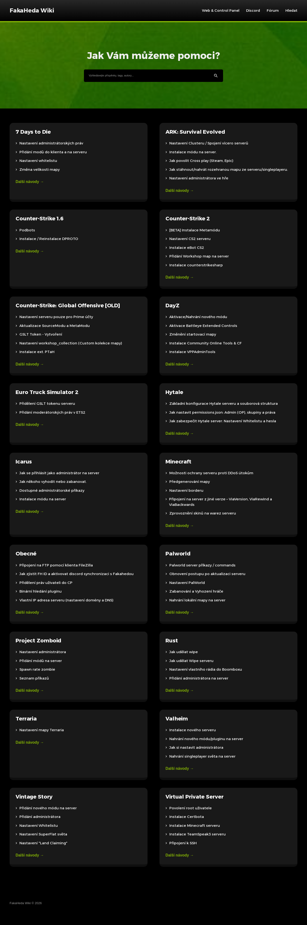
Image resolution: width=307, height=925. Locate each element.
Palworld (178, 553)
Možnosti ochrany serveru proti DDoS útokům (209, 473)
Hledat (291, 10)
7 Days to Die (33, 132)
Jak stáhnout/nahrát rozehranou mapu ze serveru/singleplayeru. (226, 169)
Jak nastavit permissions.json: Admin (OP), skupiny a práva (220, 412)
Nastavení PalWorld (185, 582)
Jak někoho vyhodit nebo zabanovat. (51, 481)
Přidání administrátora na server (196, 678)
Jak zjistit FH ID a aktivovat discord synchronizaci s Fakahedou (75, 573)
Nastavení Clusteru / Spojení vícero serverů (206, 143)
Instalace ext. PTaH (35, 351)
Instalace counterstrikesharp (194, 265)
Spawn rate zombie (35, 669)
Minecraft (178, 461)
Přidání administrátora (38, 816)
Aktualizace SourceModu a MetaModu (53, 325)
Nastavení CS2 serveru (188, 238)
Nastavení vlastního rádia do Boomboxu (203, 669)
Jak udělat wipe (181, 652)
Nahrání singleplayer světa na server (200, 756)
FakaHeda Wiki (32, 10)
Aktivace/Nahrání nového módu (196, 316)
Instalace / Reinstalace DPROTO (47, 238)
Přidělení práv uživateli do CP (44, 582)
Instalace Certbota (184, 816)
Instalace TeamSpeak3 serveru (195, 834)
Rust (171, 640)
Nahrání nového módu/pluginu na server (204, 739)
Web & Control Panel (220, 10)
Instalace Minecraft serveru (192, 825)
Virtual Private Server (194, 797)
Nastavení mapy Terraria (40, 730)
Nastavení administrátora (41, 652)
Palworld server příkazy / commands (200, 565)
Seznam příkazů (32, 678)
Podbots (25, 230)
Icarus (24, 461)
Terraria (26, 718)
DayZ (172, 305)
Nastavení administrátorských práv (49, 143)
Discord (253, 10)
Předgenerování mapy (187, 481)
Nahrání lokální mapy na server (195, 600)
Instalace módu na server (41, 499)
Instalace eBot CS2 (184, 247)
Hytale (174, 392)
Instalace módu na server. (191, 152)
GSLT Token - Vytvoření (39, 334)
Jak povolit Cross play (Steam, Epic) (199, 160)
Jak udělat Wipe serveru (189, 660)
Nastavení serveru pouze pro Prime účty (54, 316)
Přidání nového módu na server (46, 808)
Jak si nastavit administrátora (194, 747)
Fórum (273, 10)
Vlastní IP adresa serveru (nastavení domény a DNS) (64, 600)
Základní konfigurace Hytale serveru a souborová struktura (221, 403)
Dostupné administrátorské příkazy (50, 490)
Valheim (176, 718)
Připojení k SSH (181, 843)
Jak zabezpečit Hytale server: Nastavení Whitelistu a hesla (220, 421)
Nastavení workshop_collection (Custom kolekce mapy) (69, 343)
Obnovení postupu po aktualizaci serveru (205, 573)
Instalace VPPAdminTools (190, 351)
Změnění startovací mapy (190, 334)
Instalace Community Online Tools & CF (203, 343)
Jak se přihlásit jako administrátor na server (57, 473)
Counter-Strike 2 (187, 218)
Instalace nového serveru (190, 730)
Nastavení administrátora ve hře (196, 178)
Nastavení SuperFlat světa (41, 834)
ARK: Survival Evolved (195, 132)
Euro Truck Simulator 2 (47, 392)
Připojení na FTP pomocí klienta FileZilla (54, 565)
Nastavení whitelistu (36, 160)
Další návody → (30, 182)
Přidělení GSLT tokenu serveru (45, 403)
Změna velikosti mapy (38, 169)
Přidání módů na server (39, 660)
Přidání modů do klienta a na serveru (51, 152)
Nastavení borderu (184, 490)
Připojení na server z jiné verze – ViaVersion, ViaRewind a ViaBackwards (218, 502)
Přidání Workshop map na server (197, 256)
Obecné (26, 553)
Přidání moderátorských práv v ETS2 (50, 412)
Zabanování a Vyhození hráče (194, 591)
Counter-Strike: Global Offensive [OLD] (68, 305)
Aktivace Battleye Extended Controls (201, 325)
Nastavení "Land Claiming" (41, 843)
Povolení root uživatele (188, 808)
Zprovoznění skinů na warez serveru (200, 513)
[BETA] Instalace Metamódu (192, 230)
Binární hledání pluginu (39, 591)
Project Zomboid (38, 640)
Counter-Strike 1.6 (40, 218)
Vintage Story (34, 797)
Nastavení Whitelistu (37, 825)
